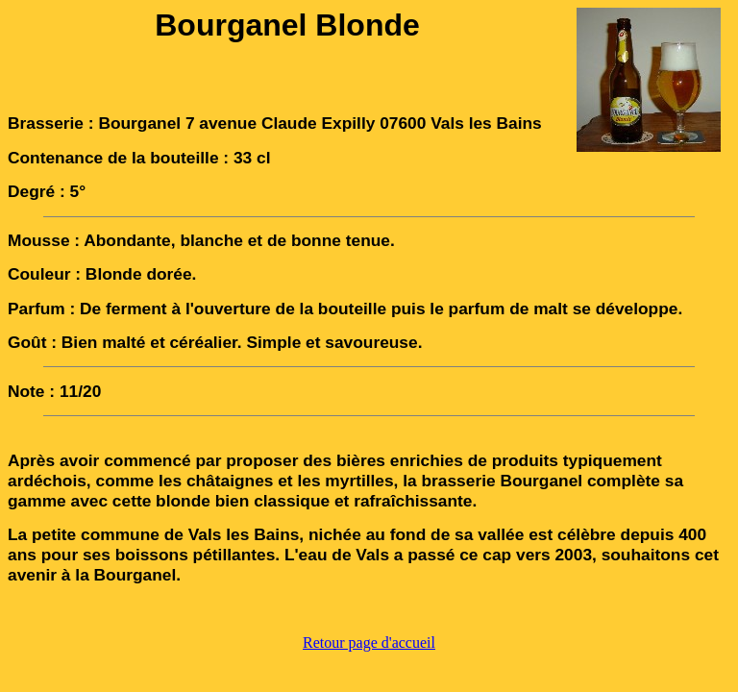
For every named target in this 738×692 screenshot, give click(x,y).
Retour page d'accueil (369, 642)
